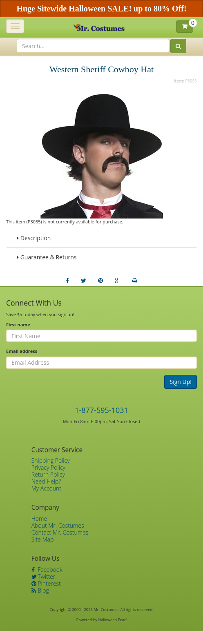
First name (18, 324)
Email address (21, 351)
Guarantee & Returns (47, 257)
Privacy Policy (48, 467)
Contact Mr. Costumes (60, 532)
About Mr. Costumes (57, 525)
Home (39, 518)
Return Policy (48, 474)
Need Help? (46, 481)
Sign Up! (181, 382)
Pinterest (46, 583)
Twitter (43, 576)
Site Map (42, 539)
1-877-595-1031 (101, 410)
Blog (40, 590)
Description (34, 238)
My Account (46, 488)
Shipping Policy (50, 460)
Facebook (46, 569)
